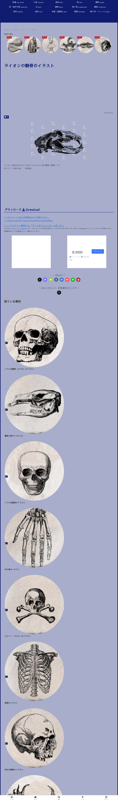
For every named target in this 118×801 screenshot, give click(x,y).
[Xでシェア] (40, 280)
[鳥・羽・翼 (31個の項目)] (46, 618)
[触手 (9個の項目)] (41, 622)
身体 (6, 558)
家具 (7, 588)
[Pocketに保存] (67, 280)
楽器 (8, 600)
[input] (58, 534)
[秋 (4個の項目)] (110, 622)
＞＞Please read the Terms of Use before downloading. (28, 220)
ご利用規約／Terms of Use (14, 523)
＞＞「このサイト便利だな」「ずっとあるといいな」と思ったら (34, 226)
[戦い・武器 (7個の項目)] (68, 622)
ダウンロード (98, 251)
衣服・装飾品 (10, 596)
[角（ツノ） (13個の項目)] (11, 622)
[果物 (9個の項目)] (54, 622)
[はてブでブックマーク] (62, 280)
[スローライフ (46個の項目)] (32, 618)
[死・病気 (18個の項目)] (101, 618)
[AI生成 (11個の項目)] (27, 622)
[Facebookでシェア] (56, 280)
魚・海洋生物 (11, 569)
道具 (6, 592)
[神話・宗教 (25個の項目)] (59, 618)
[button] (113, 534)
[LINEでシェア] (73, 280)
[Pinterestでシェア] (78, 280)
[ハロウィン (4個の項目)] (85, 622)
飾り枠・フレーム (12, 604)
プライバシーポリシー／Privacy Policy (19, 527)
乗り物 (10, 581)
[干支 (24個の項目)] (82, 618)
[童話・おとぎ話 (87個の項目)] (10, 618)
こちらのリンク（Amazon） (19, 228)
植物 (6, 577)
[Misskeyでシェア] (51, 280)
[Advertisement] (59, 93)
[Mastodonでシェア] (45, 280)
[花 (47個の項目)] (21, 618)
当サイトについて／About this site (17, 520)
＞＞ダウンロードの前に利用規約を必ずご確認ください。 (26, 217)
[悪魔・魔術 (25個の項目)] (72, 618)
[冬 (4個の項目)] (99, 622)
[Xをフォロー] (59, 293)
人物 (8, 554)
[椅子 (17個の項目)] (111, 618)
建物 (8, 585)
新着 (8, 550)
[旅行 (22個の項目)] (91, 618)
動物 (7, 565)
